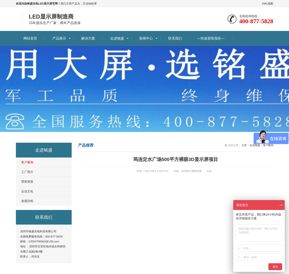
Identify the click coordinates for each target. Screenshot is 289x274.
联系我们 (175, 38)
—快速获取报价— (211, 38)
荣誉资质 (27, 181)
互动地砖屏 (90, 3)
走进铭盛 (117, 38)
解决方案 (88, 38)
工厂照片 (27, 172)
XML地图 (267, 3)
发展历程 (27, 201)
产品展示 (59, 38)
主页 (244, 145)
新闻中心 (146, 38)
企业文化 (27, 191)
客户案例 (27, 162)
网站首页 (30, 38)
